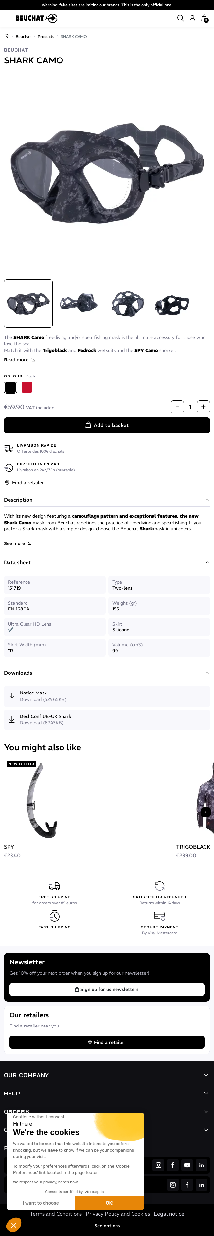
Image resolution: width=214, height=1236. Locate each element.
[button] (14, 1225)
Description (107, 500)
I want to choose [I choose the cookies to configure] (41, 1203)
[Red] (26, 387)
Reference (19, 582)
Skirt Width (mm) (27, 645)
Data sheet (107, 563)
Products (46, 36)
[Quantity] (190, 406)
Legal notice (169, 1214)
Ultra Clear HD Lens (29, 624)
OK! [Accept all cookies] (109, 1203)
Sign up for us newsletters (106, 989)
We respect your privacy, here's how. (46, 1182)
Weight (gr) (124, 603)
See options (107, 1225)
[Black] (10, 387)
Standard (17, 603)
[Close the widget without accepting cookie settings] (39, 1117)
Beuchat (23, 36)
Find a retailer (24, 482)
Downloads (107, 673)
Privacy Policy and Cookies (118, 1214)
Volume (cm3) (127, 645)
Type (117, 582)
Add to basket (106, 425)
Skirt (117, 624)
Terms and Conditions (56, 1214)
